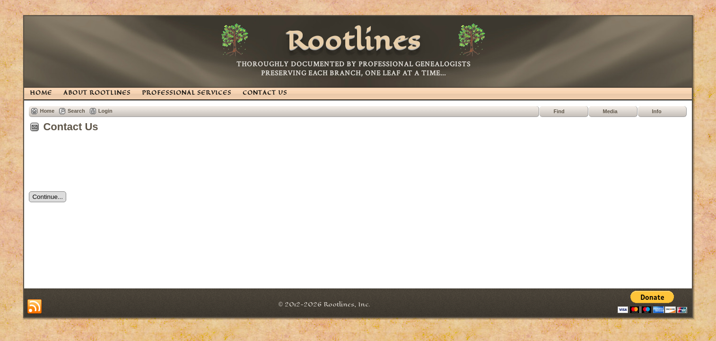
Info (657, 111)
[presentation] (101, 165)
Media (610, 111)
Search (76, 111)
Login (105, 111)
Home (47, 111)
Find (559, 111)
